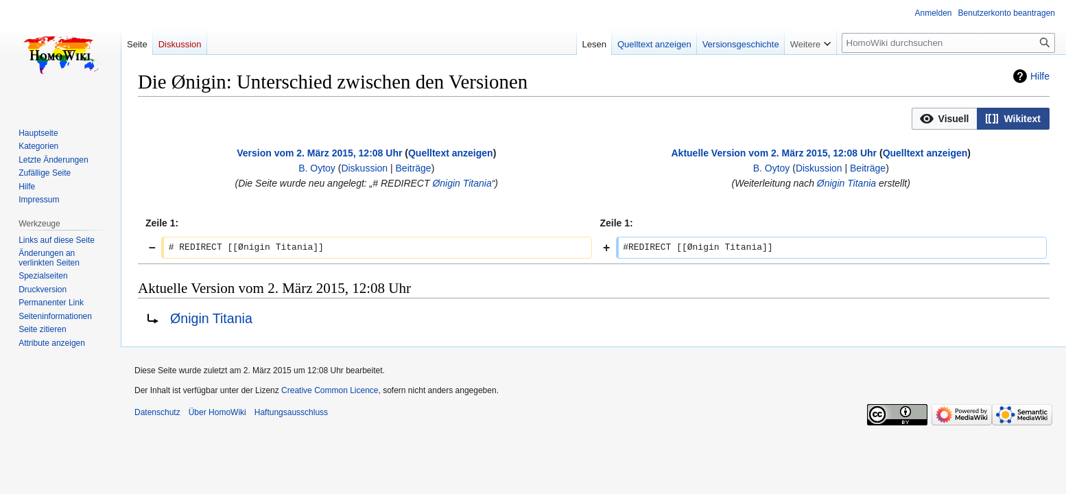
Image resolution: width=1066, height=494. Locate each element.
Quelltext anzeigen (450, 153)
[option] (945, 118)
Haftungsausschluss (291, 412)
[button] (945, 119)
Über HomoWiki (217, 412)
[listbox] (981, 119)
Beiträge (413, 168)
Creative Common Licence (329, 390)
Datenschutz (157, 412)
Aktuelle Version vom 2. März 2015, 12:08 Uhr (774, 153)
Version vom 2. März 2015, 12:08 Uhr (319, 153)
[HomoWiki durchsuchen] (948, 43)
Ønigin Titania (461, 183)
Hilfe (1040, 76)
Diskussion (364, 168)
